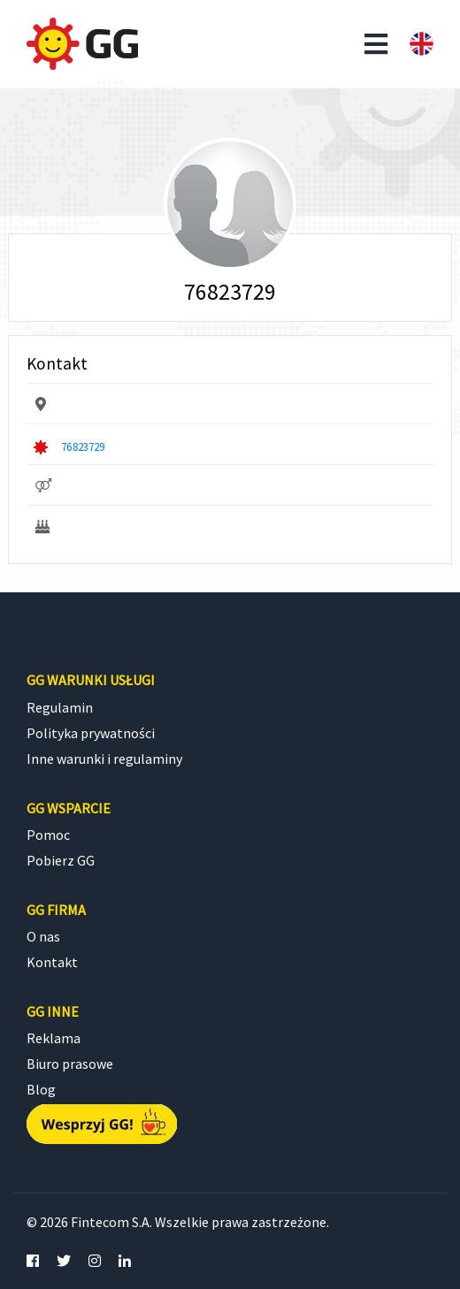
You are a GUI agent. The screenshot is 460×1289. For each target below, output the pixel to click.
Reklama (53, 1038)
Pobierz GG (61, 860)
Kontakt (52, 962)
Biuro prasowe (70, 1063)
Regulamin (60, 707)
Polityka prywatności (91, 733)
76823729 (82, 446)
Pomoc (48, 834)
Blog (41, 1089)
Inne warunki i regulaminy (104, 758)
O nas (43, 936)
